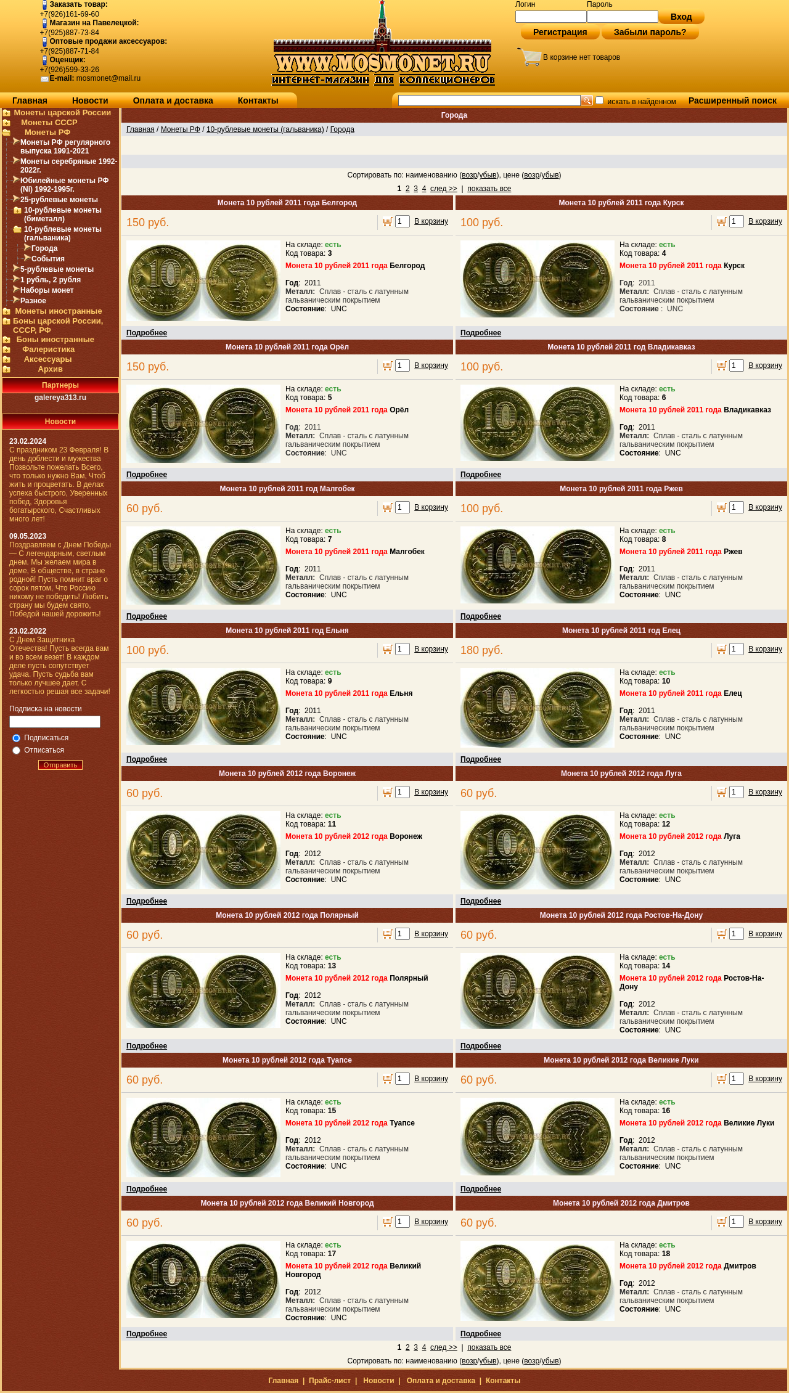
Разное (33, 300)
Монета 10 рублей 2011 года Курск (621, 202)
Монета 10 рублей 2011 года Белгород (287, 202)
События (48, 259)
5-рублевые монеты (57, 269)
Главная (29, 100)
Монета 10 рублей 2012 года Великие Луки (621, 1060)
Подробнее (146, 333)
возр (469, 175)
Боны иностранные (55, 339)
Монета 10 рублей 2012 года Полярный (287, 915)
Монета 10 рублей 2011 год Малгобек (286, 488)
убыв (487, 175)
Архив (50, 369)
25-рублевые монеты (59, 199)
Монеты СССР (49, 122)
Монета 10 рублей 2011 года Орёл (287, 347)
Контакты (258, 100)
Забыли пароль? (650, 32)
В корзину (431, 221)
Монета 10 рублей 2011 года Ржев (621, 488)
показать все (489, 188)
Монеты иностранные (58, 311)
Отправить (61, 765)
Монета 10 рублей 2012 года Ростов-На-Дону (621, 915)
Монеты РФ (47, 132)
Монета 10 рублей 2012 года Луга (621, 773)
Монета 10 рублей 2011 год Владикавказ (621, 347)
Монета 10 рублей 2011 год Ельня (287, 630)
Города (44, 248)
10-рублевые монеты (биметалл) (63, 214)
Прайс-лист (330, 1380)
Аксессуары (48, 359)
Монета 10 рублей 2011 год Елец (621, 630)
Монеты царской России (62, 112)
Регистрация (560, 32)
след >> (443, 188)
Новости (90, 100)
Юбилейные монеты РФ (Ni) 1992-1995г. (64, 185)
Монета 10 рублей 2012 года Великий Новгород (287, 1203)
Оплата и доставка (173, 100)
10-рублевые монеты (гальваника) (63, 233)
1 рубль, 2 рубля (50, 280)
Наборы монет (47, 290)
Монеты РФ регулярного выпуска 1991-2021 (65, 146)
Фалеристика (48, 349)
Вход (681, 17)
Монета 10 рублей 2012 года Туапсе (287, 1060)
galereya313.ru (60, 397)
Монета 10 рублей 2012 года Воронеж (287, 773)
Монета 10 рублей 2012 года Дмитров (621, 1203)
